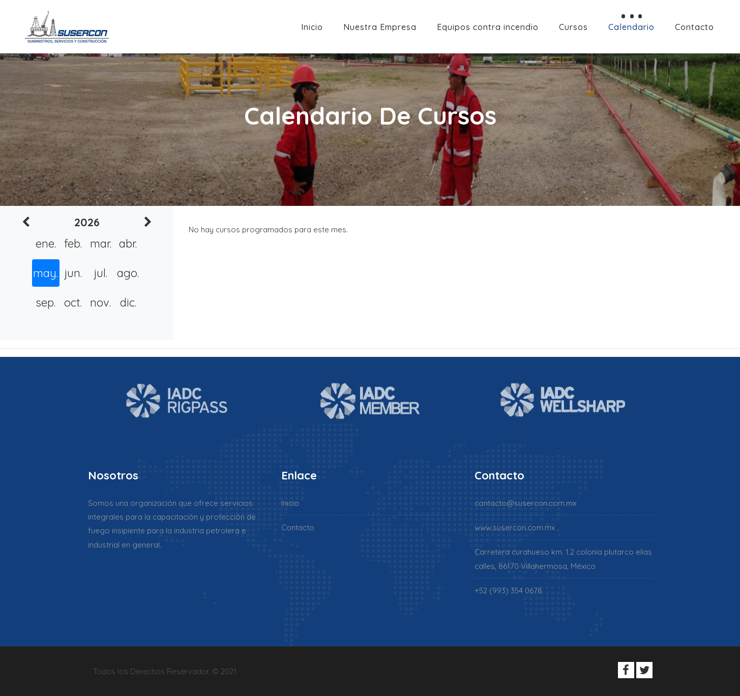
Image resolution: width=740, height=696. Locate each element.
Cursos (573, 27)
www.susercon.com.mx (515, 527)
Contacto (694, 27)
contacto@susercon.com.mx (525, 503)
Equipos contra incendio (488, 27)
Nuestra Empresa (380, 27)
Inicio (312, 27)
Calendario (631, 27)
